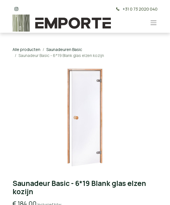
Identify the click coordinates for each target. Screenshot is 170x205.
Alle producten (26, 49)
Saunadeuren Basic (64, 49)
